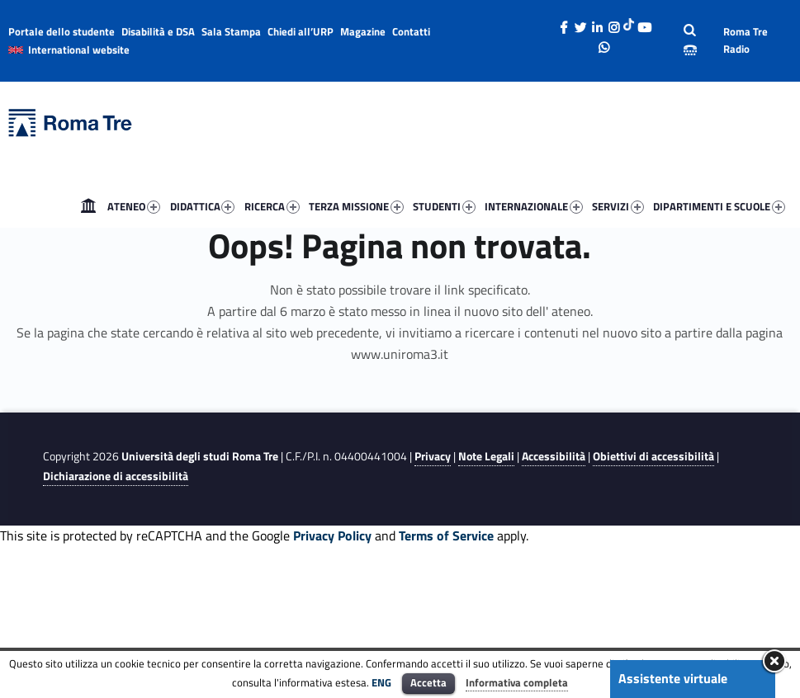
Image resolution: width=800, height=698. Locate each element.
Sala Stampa (231, 31)
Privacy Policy (332, 535)
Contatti (411, 31)
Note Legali (486, 456)
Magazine (363, 31)
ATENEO (133, 206)
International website (79, 49)
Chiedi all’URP (300, 31)
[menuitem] (88, 206)
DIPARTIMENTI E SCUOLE (719, 206)
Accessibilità (553, 456)
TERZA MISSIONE (356, 206)
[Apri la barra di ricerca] (690, 40)
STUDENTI (444, 206)
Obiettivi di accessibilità (653, 456)
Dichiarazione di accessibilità (115, 476)
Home (88, 206)
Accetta (428, 682)
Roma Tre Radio (745, 40)
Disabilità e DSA (158, 31)
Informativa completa (517, 682)
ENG (381, 682)
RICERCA (272, 206)
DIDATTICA (202, 206)
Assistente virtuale (672, 678)
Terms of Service (446, 535)
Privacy (432, 456)
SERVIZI (618, 206)
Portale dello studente (61, 31)
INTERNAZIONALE (534, 206)
